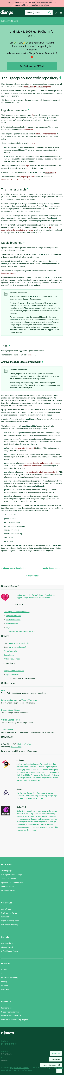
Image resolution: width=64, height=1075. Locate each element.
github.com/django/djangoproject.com (16, 179)
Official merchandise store (11, 1016)
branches (31, 143)
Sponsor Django (7, 1008)
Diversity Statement (8, 890)
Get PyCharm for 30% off (32, 66)
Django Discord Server (10, 710)
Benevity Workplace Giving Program (14, 1020)
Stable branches (12, 623)
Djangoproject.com (26, 177)
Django (6, 12)
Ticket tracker (7, 730)
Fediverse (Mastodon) (9, 977)
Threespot (7, 1054)
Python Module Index (12, 659)
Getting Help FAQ (7, 943)
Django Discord (7, 947)
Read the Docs (16, 747)
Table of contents (10, 651)
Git (33, 115)
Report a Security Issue (10, 921)
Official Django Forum (10, 720)
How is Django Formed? (53, 568)
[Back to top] (59, 1071)
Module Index (12, 700)
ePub (29, 744)
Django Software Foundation (12, 883)
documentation (27, 130)
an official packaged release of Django (36, 87)
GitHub (4, 970)
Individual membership (9, 925)
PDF (24, 744)
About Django (6, 871)
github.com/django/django (45, 134)
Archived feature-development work (22, 631)
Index (3, 700)
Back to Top (32, 576)
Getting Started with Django (11, 875)
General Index (9, 655)
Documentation (10, 20)
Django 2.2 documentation (14, 671)
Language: (55, 1059)
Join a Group (6, 909)
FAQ (3, 690)
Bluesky (4, 981)
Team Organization (8, 879)
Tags (8, 627)
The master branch (13, 620)
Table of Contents (29, 700)
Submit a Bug (6, 917)
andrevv (7, 1061)
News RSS (5, 989)
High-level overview (13, 616)
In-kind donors (9, 1043)
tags (27, 166)
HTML (19, 744)
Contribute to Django (9, 913)
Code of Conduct (7, 886)
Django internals (12, 675)
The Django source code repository (17, 612)
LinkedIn (4, 985)
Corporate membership (10, 1012)
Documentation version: (51, 1065)
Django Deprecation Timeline (13, 568)
